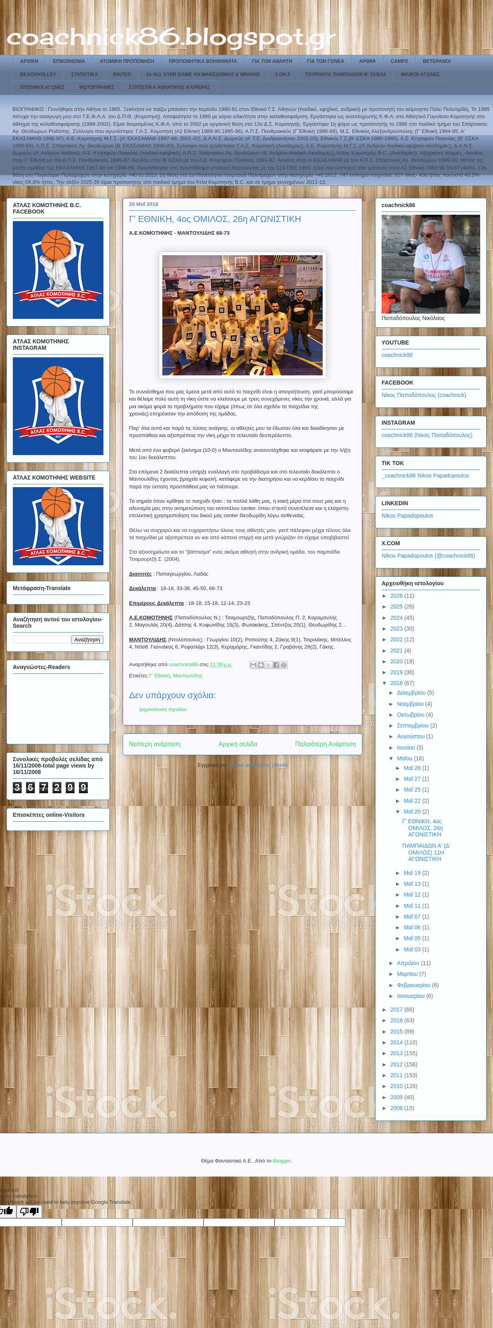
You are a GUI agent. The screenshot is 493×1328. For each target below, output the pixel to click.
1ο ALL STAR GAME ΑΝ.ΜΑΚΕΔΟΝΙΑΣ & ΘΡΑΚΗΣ (203, 74)
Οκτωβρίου (411, 714)
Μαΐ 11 (413, 906)
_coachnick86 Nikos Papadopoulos (425, 475)
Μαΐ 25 (413, 789)
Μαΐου (405, 758)
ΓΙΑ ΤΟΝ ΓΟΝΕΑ (325, 61)
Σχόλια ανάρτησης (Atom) (257, 765)
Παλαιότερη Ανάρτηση (325, 744)
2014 (397, 1042)
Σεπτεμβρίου (413, 725)
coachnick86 (397, 355)
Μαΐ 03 (413, 949)
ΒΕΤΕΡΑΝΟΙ (437, 61)
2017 (397, 1009)
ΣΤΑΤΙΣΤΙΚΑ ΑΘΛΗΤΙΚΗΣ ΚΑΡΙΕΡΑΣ (169, 87)
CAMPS (399, 61)
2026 (397, 595)
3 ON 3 (282, 74)
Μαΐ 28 (413, 768)
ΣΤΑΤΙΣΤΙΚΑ (84, 74)
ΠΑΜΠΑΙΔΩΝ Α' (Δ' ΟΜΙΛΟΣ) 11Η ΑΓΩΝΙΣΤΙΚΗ (426, 852)
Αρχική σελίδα (237, 744)
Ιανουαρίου (411, 996)
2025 (397, 606)
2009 (397, 1097)
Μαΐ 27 (413, 779)
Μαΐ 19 (413, 873)
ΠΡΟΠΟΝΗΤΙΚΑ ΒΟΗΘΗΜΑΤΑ (203, 61)
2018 (397, 683)
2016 (397, 1020)
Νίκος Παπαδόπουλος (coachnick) (424, 395)
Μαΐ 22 (413, 801)
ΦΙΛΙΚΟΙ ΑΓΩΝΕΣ (420, 74)
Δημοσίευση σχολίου (163, 709)
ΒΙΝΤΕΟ (122, 74)
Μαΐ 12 (413, 894)
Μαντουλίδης (187, 676)
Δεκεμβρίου (412, 692)
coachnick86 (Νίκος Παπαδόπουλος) (427, 435)
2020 (397, 661)
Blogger (282, 1161)
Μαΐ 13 (413, 884)
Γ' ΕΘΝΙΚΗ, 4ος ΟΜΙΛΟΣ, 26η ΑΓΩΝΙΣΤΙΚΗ (422, 828)
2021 (397, 650)
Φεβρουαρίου (414, 985)
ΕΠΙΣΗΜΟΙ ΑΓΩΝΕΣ (42, 87)
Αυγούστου (411, 736)
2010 (397, 1086)
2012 (397, 1064)
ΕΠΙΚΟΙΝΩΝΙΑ (69, 61)
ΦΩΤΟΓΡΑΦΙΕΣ (96, 87)
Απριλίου (409, 963)
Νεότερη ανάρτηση (155, 744)
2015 (397, 1031)
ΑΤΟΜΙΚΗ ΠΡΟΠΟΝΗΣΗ (127, 61)
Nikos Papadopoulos (407, 515)
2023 (397, 628)
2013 (397, 1053)
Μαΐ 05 (413, 938)
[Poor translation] (29, 1211)
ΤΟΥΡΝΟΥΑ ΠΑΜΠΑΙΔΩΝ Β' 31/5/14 (345, 74)
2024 (397, 618)
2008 (397, 1108)
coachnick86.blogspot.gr (170, 35)
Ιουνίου (406, 747)
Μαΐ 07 (413, 916)
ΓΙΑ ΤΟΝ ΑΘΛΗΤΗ (272, 61)
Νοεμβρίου (411, 704)
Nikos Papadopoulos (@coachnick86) (428, 555)
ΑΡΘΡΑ (367, 61)
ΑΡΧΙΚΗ (29, 61)
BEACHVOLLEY (38, 74)
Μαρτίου (408, 974)
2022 (397, 639)
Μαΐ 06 (413, 927)
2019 (397, 672)
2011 (397, 1075)
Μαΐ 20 (413, 811)
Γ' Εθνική (159, 676)
